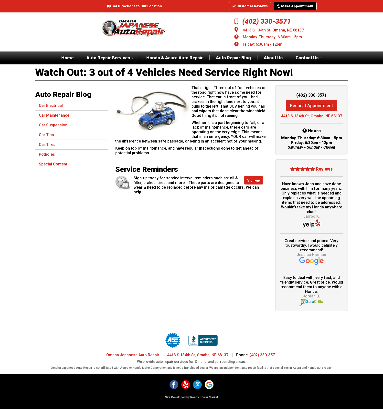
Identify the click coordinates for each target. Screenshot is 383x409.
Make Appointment (295, 6)
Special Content (53, 164)
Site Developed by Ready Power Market (191, 397)
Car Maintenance (54, 115)
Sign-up (253, 180)
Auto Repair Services (109, 57)
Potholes (47, 154)
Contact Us (309, 57)
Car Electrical (51, 105)
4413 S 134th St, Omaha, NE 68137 (273, 30)
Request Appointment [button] (311, 105)
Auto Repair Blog (233, 57)
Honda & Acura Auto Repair (174, 57)
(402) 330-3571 (262, 21)
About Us (273, 57)
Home (67, 57)
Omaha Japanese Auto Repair (132, 355)
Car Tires (47, 144)
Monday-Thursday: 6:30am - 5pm (272, 37)
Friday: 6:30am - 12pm (262, 44)
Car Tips (46, 135)
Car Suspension (53, 125)
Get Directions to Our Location (134, 6)
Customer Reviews (250, 6)
